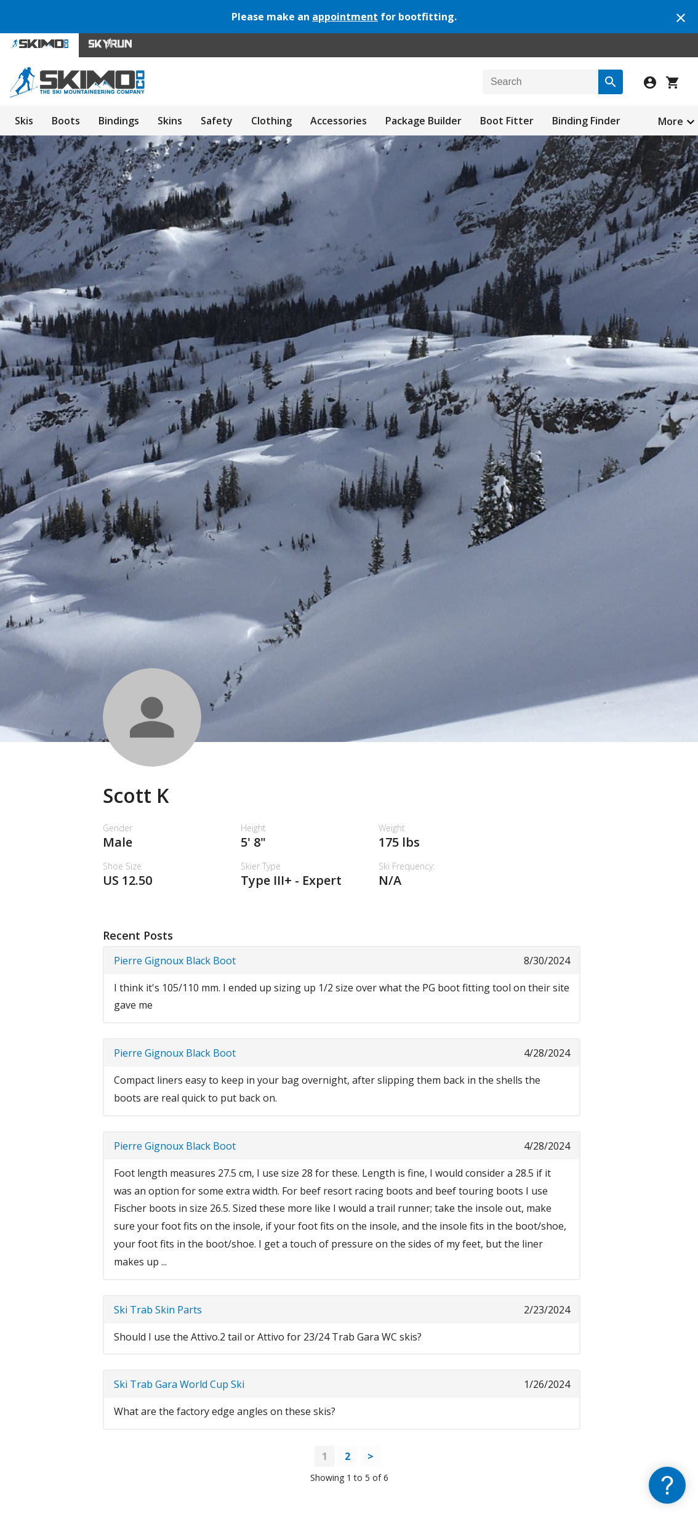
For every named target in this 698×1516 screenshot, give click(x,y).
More (670, 121)
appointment (345, 16)
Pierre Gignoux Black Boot (175, 960)
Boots (66, 120)
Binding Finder (586, 120)
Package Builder (423, 120)
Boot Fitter (507, 120)
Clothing (271, 120)
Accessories (338, 120)
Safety (217, 120)
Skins (170, 120)
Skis (24, 120)
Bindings (118, 120)
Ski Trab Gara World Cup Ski (179, 1384)
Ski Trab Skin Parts (158, 1309)
